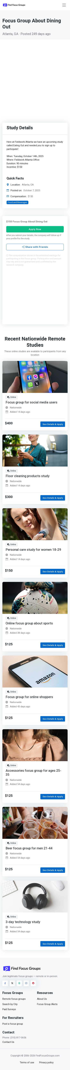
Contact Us (8, 1042)
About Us (42, 998)
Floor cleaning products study (27, 476)
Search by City (9, 1004)
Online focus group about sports (29, 623)
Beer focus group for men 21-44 (29, 848)
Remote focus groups (14, 998)
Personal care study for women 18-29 (33, 549)
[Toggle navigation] (64, 5)
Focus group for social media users (31, 402)
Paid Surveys (9, 1009)
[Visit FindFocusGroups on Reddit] (33, 983)
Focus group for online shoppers (29, 697)
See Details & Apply (53, 424)
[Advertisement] (35, 76)
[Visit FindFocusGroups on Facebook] (5, 983)
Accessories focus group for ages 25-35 (33, 772)
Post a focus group (12, 1023)
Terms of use (27, 1062)
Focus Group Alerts (47, 1004)
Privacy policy (46, 1062)
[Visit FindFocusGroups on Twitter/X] (12, 983)
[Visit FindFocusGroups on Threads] (19, 983)
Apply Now (35, 229)
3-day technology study (23, 922)
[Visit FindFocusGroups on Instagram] (26, 983)
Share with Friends (35, 247)
